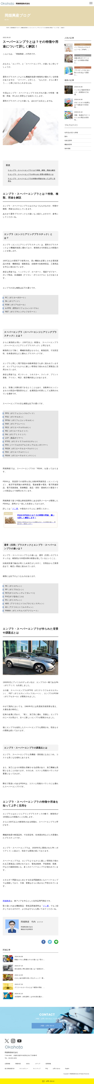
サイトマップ (36, 1068)
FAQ (46, 1068)
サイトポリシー (24, 1068)
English (67, 1068)
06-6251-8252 (13, 1058)
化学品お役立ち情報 (71, 132)
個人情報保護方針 (10, 1068)
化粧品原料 (68, 140)
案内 (66, 136)
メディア (37, 1063)
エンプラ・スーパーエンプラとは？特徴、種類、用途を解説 (31, 170)
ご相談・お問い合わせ (47, 1025)
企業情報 (7, 1063)
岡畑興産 (6, 901)
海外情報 (67, 148)
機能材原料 (68, 144)
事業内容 (18, 1063)
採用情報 (48, 1063)
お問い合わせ (50, 1081)
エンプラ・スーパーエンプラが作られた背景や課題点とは (30, 174)
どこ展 (15, 509)
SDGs (28, 1063)
